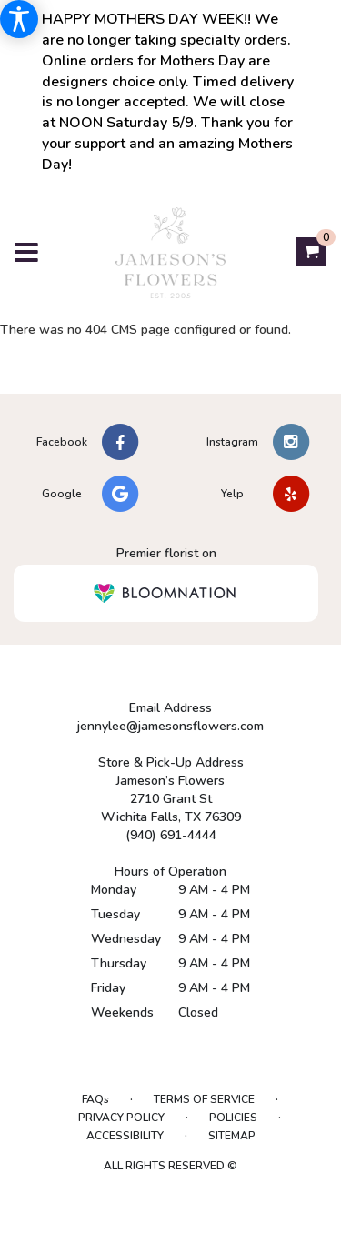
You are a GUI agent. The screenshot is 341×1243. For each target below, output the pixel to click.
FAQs (95, 1099)
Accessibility (125, 1135)
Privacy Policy (121, 1117)
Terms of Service (204, 1099)
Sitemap (232, 1135)
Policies (233, 1117)
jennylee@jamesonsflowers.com (170, 726)
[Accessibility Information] (19, 19)
